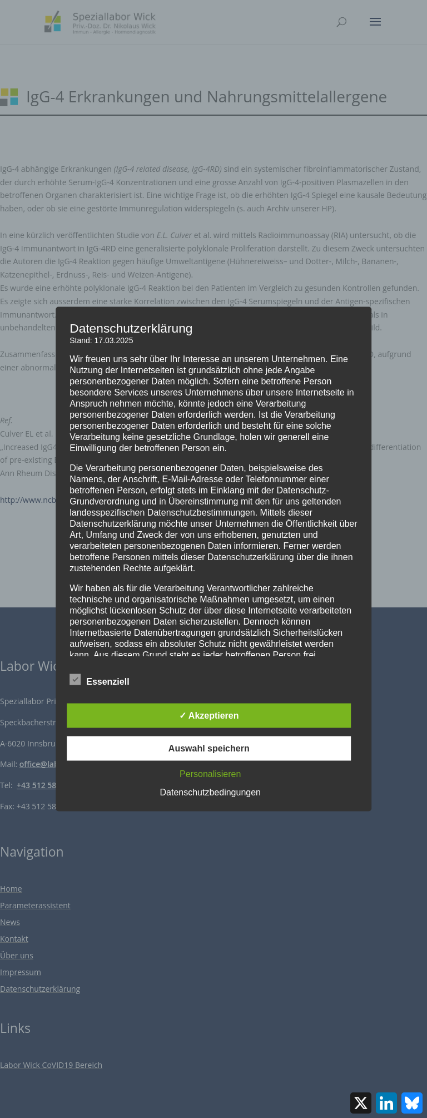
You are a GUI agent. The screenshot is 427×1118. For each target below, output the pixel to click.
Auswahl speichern (209, 748)
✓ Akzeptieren (209, 715)
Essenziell (99, 680)
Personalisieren (210, 774)
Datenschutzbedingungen (210, 792)
